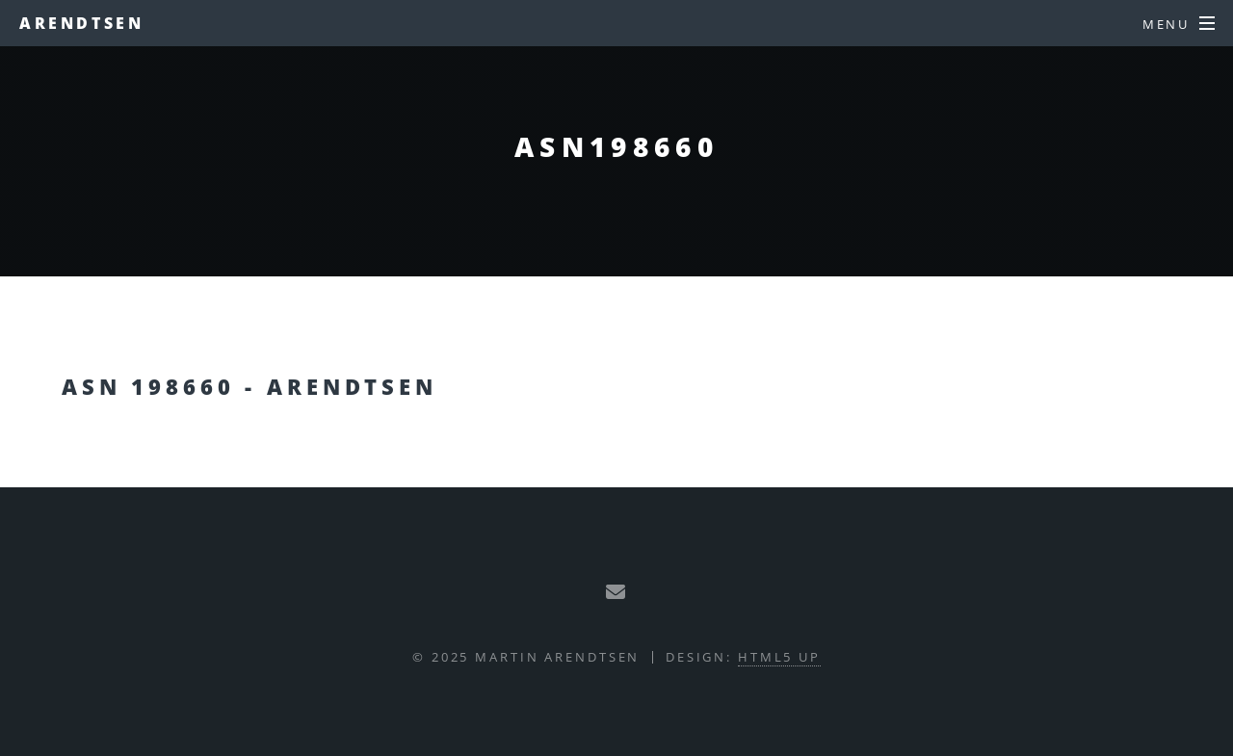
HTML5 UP (779, 656)
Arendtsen (81, 23)
